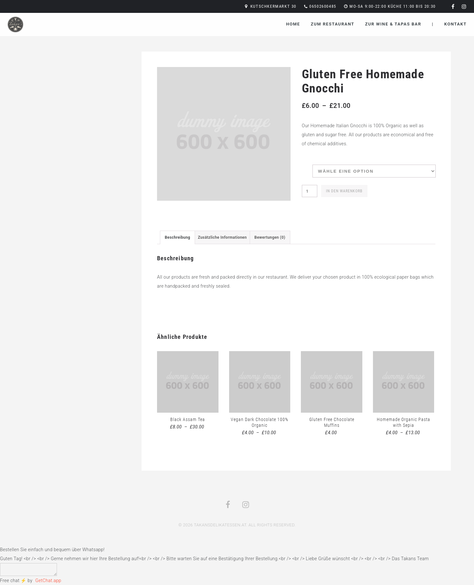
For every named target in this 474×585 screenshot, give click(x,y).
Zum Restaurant (332, 24)
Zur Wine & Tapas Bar (393, 24)
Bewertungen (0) (270, 237)
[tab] (177, 237)
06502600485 (322, 6)
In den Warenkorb (344, 191)
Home (293, 24)
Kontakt (455, 24)
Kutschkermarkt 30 (273, 6)
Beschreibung (177, 237)
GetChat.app (48, 580)
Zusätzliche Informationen (222, 237)
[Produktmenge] (309, 191)
